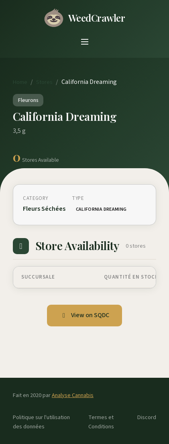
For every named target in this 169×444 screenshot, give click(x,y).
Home (20, 82)
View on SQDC (84, 315)
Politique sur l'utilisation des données (41, 422)
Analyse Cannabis (73, 395)
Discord (146, 417)
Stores (44, 82)
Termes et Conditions (101, 422)
